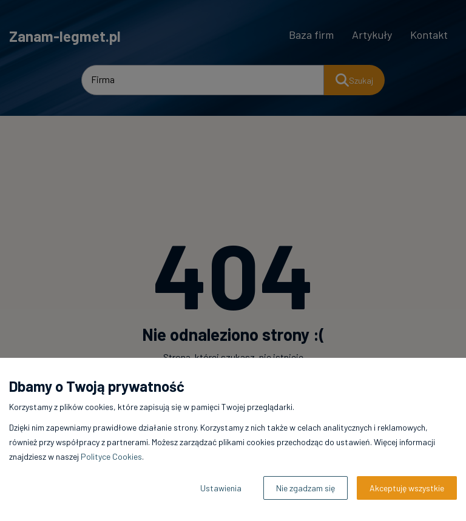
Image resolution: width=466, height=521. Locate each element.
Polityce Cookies (111, 456)
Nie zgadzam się (305, 488)
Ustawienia (220, 488)
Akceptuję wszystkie (407, 488)
